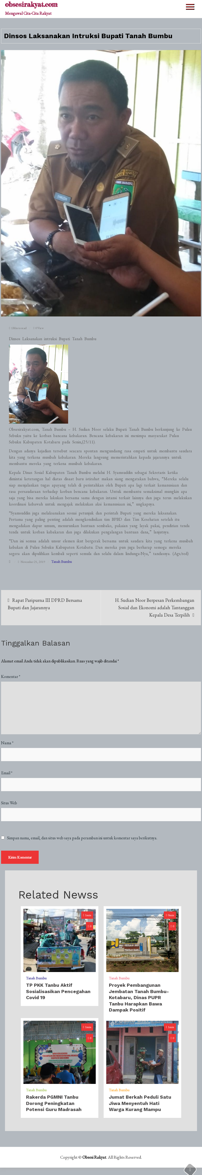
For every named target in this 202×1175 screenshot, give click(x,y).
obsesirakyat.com (31, 4)
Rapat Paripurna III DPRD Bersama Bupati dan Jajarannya (45, 604)
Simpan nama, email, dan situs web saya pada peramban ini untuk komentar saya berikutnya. (82, 838)
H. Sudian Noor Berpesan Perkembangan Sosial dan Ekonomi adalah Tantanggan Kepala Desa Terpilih (154, 607)
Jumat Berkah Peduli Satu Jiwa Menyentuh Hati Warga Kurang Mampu (140, 1104)
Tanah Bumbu (61, 561)
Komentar (10, 677)
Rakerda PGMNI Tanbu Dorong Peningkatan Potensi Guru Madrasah (54, 1104)
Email (6, 773)
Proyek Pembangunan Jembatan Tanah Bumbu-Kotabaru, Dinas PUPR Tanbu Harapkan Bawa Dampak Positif (139, 998)
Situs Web (9, 803)
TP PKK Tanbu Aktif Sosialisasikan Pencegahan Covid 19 (58, 992)
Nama (7, 743)
